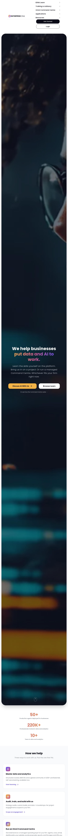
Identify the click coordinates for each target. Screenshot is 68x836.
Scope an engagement (15, 812)
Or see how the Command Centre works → (34, 392)
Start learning (12, 784)
